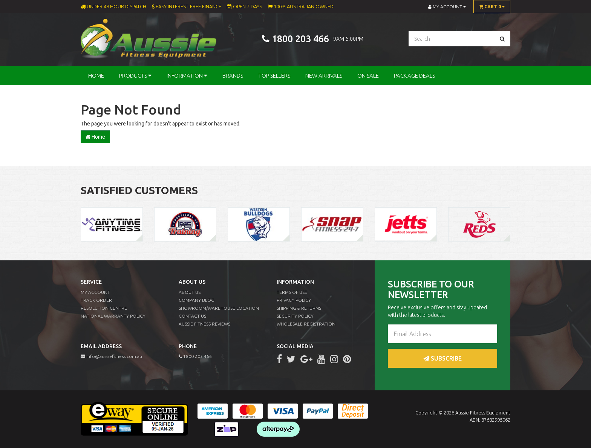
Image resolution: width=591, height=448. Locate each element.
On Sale (368, 75)
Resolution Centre (104, 308)
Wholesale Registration (306, 323)
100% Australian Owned (301, 6)
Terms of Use (292, 292)
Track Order (96, 300)
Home (96, 75)
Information (187, 75)
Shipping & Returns (299, 308)
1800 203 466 (300, 39)
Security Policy (295, 315)
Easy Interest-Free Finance (186, 6)
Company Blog (196, 300)
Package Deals (414, 75)
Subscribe (442, 358)
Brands (232, 75)
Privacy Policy (294, 300)
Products (135, 75)
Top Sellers (274, 75)
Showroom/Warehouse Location (219, 308)
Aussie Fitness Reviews (204, 323)
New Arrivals (323, 75)
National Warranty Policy (113, 315)
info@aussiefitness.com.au (111, 356)
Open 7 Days (244, 6)
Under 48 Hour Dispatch (113, 6)
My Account (95, 292)
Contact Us (192, 315)
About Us (190, 292)
